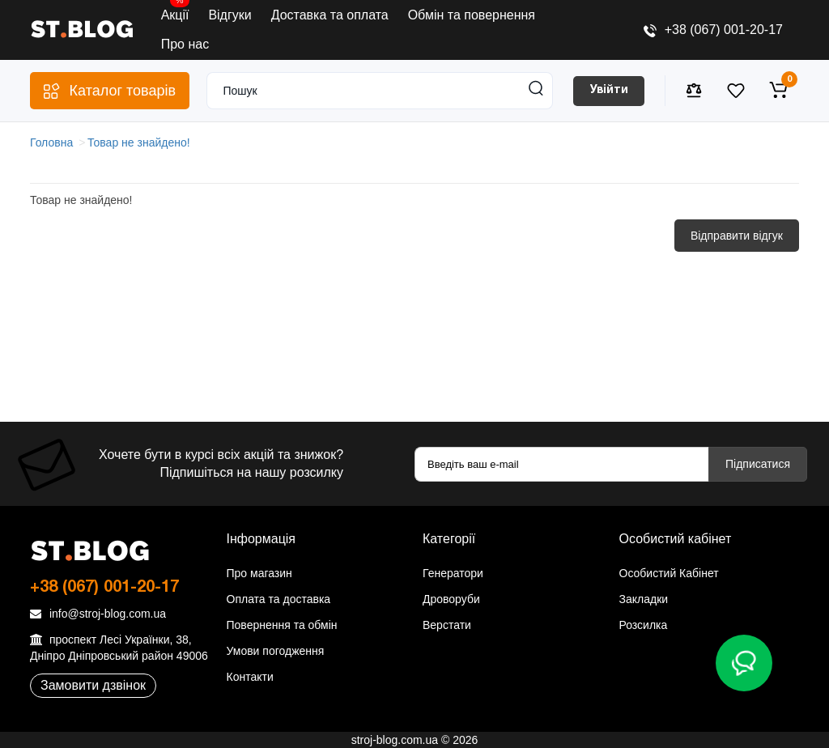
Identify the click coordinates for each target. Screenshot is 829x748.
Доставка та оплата (330, 15)
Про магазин (259, 573)
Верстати (447, 624)
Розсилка (643, 624)
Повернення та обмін (282, 624)
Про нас (185, 44)
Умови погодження (276, 650)
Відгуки (229, 15)
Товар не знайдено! (138, 142)
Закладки (644, 599)
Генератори (453, 573)
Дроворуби (451, 599)
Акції (175, 11)
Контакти (250, 676)
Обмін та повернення (471, 15)
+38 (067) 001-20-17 (713, 29)
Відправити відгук (737, 235)
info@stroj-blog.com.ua (98, 613)
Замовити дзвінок (93, 685)
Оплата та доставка (279, 599)
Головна (51, 142)
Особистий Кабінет (669, 573)
